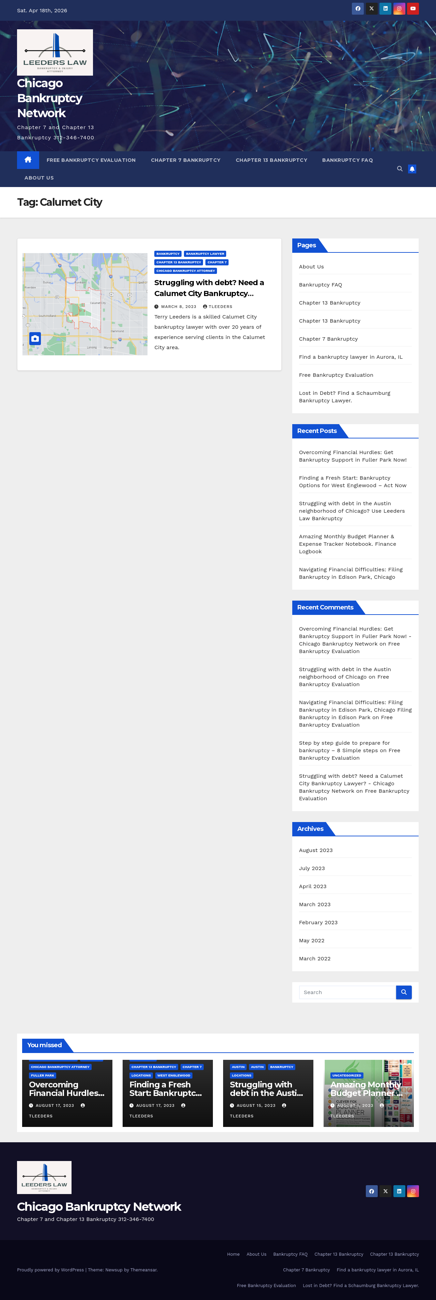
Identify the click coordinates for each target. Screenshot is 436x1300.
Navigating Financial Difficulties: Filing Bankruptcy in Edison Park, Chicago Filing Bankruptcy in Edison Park (355, 710)
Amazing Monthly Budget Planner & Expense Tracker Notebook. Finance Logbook (347, 544)
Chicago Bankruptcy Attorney (185, 271)
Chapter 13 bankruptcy (178, 262)
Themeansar (143, 1269)
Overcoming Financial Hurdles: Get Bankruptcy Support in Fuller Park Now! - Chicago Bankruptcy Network (355, 636)
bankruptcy (168, 254)
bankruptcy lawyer (205, 254)
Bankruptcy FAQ (347, 160)
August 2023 (316, 850)
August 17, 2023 (56, 1105)
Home (233, 1254)
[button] (400, 169)
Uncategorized (346, 1075)
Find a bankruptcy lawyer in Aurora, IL (351, 357)
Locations (141, 1075)
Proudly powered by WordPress (51, 1269)
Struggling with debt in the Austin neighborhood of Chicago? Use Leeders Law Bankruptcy (352, 511)
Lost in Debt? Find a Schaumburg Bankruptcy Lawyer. (361, 1285)
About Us (39, 178)
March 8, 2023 (179, 306)
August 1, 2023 (356, 1105)
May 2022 (312, 940)
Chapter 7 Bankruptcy (186, 160)
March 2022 (315, 958)
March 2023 (315, 904)
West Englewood (173, 1075)
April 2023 (313, 886)
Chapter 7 (217, 262)
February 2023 (318, 922)
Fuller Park (42, 1075)
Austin (238, 1067)
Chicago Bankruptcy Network (49, 98)
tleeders (218, 306)
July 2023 (312, 868)
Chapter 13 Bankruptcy (272, 160)
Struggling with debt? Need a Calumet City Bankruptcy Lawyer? (209, 293)
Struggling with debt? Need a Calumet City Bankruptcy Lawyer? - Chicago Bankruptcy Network (351, 783)
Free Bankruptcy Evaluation (91, 160)
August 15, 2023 (257, 1105)
